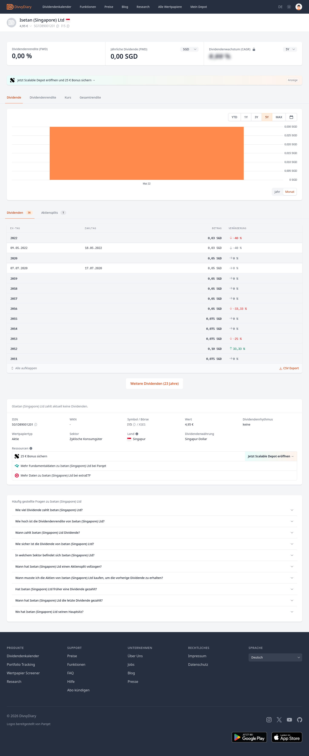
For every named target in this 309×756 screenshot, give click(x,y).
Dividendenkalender (57, 7)
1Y (246, 117)
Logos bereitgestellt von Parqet (28, 724)
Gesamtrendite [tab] (90, 97)
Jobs (131, 664)
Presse (133, 681)
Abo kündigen (78, 690)
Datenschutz (198, 664)
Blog (131, 673)
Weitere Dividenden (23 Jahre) (154, 383)
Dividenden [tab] (20, 213)
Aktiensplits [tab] (53, 213)
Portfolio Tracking (21, 664)
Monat (289, 192)
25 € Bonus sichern (34, 456)
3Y (256, 117)
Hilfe (71, 681)
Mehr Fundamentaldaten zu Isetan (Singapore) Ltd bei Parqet (63, 466)
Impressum (197, 656)
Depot (198, 7)
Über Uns (135, 656)
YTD (234, 117)
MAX (279, 117)
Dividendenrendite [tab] (43, 97)
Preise (108, 7)
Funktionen (88, 7)
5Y (267, 117)
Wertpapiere (170, 7)
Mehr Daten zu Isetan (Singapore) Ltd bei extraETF (56, 475)
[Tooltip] (136, 434)
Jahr (277, 192)
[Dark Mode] (289, 7)
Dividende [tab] (14, 97)
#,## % (219, 56)
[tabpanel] (154, 154)
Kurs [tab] (68, 97)
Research (14, 681)
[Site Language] (280, 6)
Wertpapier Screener (23, 673)
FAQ (70, 673)
